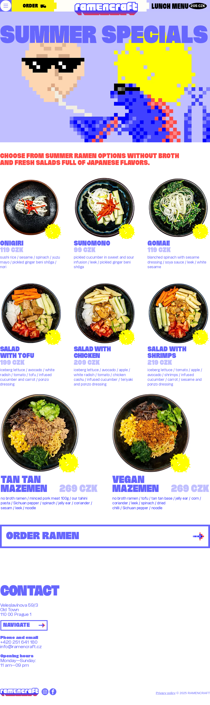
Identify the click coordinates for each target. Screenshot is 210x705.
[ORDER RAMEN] (105, 536)
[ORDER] (33, 6)
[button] (6, 6)
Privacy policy (166, 693)
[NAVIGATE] (24, 625)
